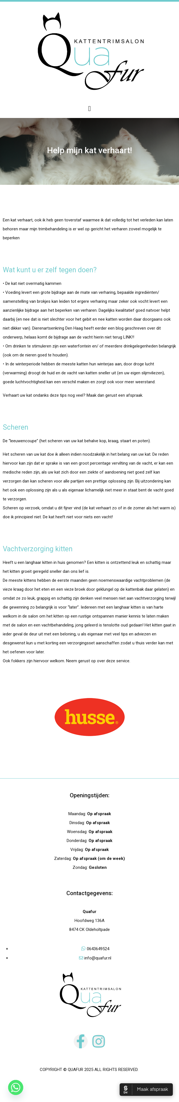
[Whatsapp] (15, 1087)
